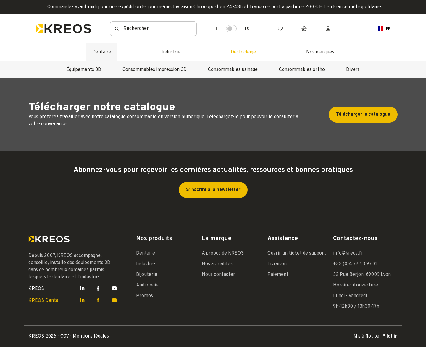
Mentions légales (91, 336)
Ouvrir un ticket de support (296, 253)
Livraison (277, 264)
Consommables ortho (302, 70)
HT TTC (232, 28)
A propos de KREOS (223, 253)
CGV (65, 336)
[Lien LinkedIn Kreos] (82, 288)
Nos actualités (217, 264)
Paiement (277, 275)
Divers (353, 70)
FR (382, 28)
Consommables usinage (233, 70)
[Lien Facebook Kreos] (98, 288)
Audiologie (147, 285)
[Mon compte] (328, 29)
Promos (144, 296)
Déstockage (243, 52)
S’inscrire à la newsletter (213, 190)
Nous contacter (218, 275)
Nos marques (320, 52)
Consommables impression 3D (154, 70)
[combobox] (153, 28)
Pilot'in (390, 336)
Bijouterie (146, 275)
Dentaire (101, 52)
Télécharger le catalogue (363, 115)
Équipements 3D (83, 70)
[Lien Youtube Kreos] (114, 288)
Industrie (171, 52)
